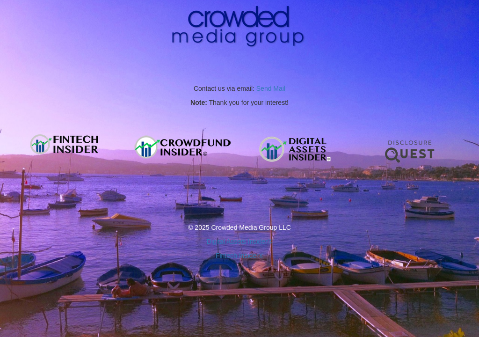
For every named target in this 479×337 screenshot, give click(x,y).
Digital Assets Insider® (239, 241)
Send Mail (270, 88)
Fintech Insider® (239, 255)
